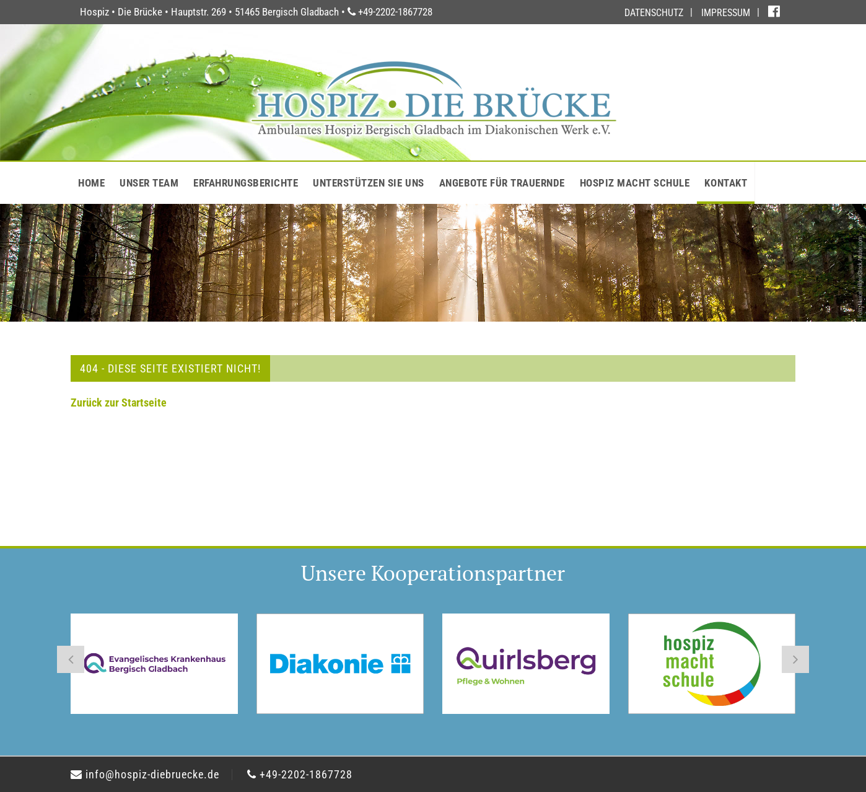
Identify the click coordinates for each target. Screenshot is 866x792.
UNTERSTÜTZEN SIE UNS (368, 183)
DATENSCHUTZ (653, 13)
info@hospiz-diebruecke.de (145, 774)
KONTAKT (725, 183)
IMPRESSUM (725, 13)
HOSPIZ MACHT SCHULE (635, 183)
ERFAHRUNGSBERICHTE (245, 183)
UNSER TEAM (149, 183)
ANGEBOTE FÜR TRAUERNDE (502, 183)
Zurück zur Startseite (119, 402)
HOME (91, 183)
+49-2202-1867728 (299, 774)
